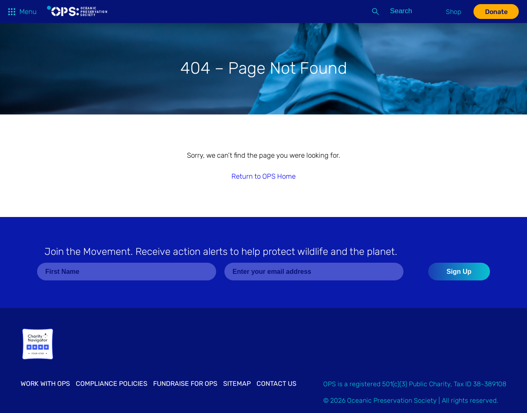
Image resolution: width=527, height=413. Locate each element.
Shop (453, 12)
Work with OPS (45, 383)
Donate (496, 12)
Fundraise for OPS (185, 383)
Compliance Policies (111, 383)
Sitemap (237, 383)
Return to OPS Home (263, 176)
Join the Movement (220, 251)
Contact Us (276, 383)
